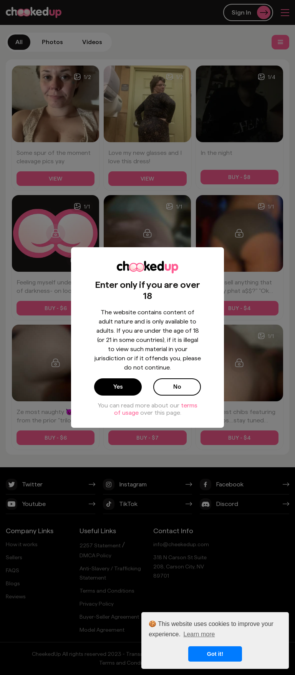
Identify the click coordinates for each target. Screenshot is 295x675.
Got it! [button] (215, 654)
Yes (118, 386)
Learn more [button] (199, 634)
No (177, 386)
